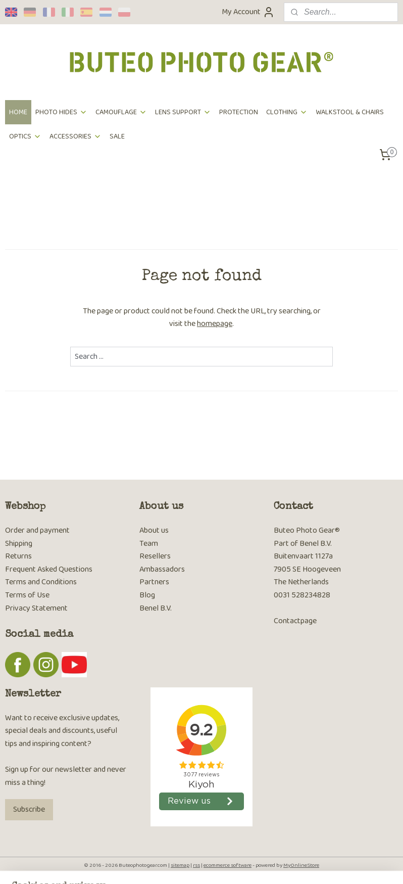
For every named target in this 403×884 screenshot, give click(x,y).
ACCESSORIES (75, 136)
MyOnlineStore (301, 865)
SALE (117, 136)
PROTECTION (238, 112)
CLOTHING (287, 112)
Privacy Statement (36, 608)
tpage (307, 621)
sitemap (180, 865)
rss (196, 865)
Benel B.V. (155, 608)
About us (154, 530)
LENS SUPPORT (183, 112)
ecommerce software (227, 865)
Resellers (155, 556)
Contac (285, 621)
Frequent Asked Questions (48, 569)
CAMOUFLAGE (121, 112)
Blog (147, 595)
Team (148, 543)
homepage (214, 323)
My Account (248, 12)
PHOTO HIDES (61, 112)
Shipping (18, 543)
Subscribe (29, 809)
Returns (18, 556)
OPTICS (25, 136)
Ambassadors (162, 569)
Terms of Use (27, 595)
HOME (18, 112)
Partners (154, 582)
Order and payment (37, 530)
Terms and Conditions (41, 582)
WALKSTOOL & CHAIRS (350, 112)
